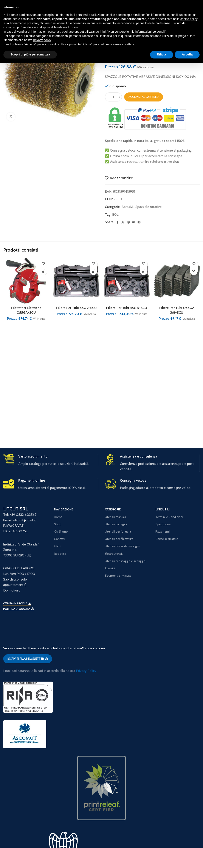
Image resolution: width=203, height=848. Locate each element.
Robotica (60, 554)
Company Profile (17, 603)
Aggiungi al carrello (144, 96)
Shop (57, 524)
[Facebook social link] (117, 222)
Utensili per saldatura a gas (122, 546)
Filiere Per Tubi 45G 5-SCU (126, 308)
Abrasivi (127, 207)
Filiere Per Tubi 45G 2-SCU (76, 308)
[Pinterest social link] (128, 222)
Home (58, 517)
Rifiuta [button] (161, 54)
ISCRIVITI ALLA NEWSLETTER (28, 658)
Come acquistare (166, 539)
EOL (115, 214)
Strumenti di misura (118, 576)
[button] (43, 271)
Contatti (59, 539)
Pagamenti (162, 531)
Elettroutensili (114, 554)
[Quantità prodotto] (113, 96)
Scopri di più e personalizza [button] (30, 54)
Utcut (57, 546)
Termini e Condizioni (169, 517)
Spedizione (163, 524)
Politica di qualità (18, 608)
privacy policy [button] (42, 40)
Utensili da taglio (116, 524)
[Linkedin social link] (133, 222)
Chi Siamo (61, 531)
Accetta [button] (187, 54)
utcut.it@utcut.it (24, 520)
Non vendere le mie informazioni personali (136, 31)
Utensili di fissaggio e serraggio (125, 561)
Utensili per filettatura (119, 539)
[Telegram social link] (139, 222)
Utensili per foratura (118, 531)
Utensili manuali (115, 517)
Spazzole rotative (148, 207)
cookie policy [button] (188, 19)
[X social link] (123, 222)
